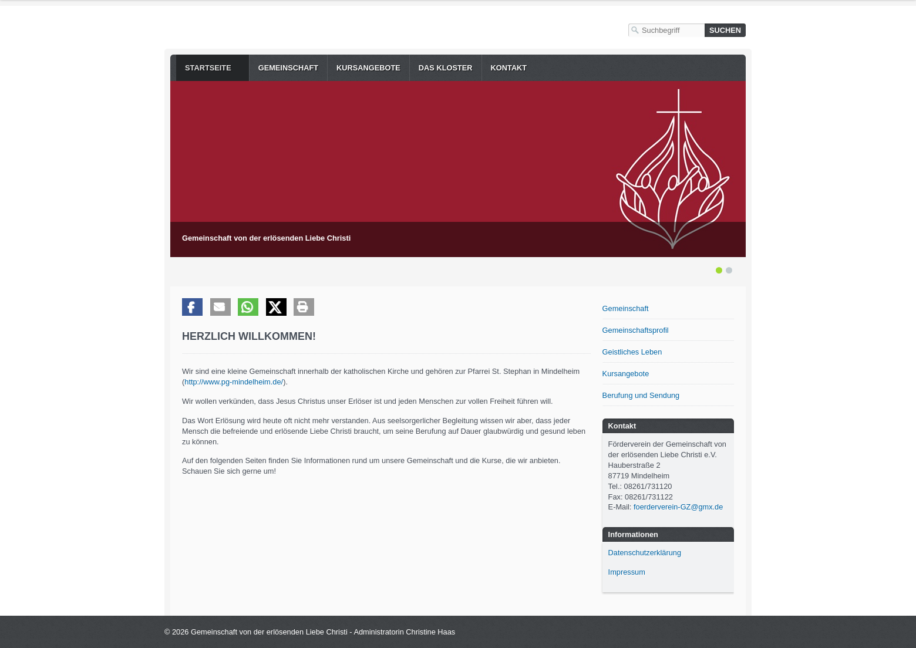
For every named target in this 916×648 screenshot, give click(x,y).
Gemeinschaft (288, 67)
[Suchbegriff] (666, 30)
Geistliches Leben (632, 351)
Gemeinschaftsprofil (635, 330)
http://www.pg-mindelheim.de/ (233, 381)
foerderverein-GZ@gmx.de (678, 506)
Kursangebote (368, 67)
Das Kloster (446, 67)
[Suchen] (725, 30)
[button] (192, 307)
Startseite (208, 67)
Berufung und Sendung (641, 395)
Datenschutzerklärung (644, 552)
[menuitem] (212, 68)
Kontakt (509, 67)
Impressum (626, 572)
